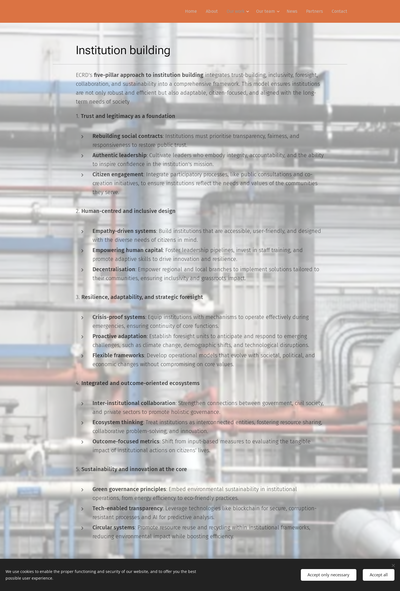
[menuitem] (192, 11)
